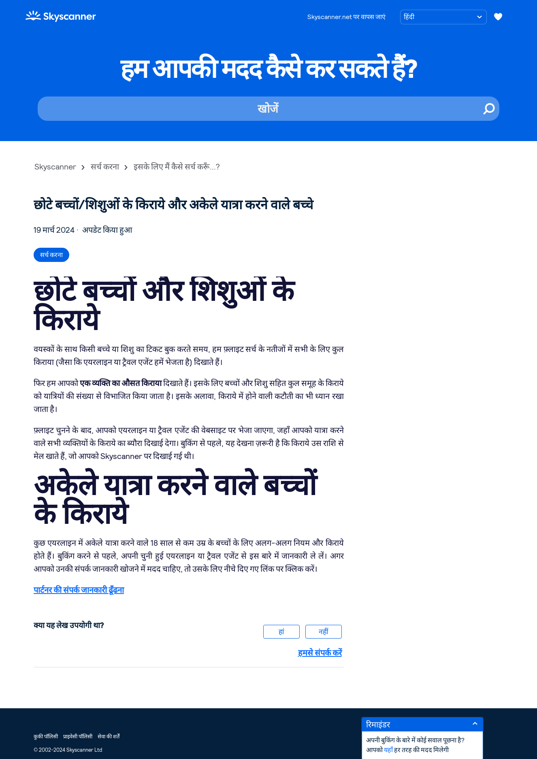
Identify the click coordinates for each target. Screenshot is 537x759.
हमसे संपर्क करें (320, 653)
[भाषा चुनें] (443, 17)
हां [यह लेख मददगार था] (281, 631)
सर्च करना (105, 167)
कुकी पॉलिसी (46, 736)
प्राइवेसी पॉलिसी (77, 736)
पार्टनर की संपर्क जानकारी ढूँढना (79, 590)
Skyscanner (55, 167)
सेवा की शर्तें (108, 736)
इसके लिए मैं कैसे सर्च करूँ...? (177, 167)
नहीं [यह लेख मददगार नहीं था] (323, 631)
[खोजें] (268, 108)
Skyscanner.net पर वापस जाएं (346, 17)
